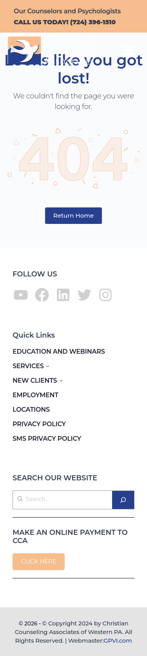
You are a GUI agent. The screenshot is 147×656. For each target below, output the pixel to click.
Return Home (73, 215)
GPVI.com (117, 640)
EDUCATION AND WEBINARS (59, 351)
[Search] (123, 500)
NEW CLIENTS (35, 380)
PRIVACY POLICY (39, 424)
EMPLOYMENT (35, 395)
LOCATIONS (31, 409)
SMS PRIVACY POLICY (47, 438)
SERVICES (28, 366)
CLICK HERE (38, 561)
